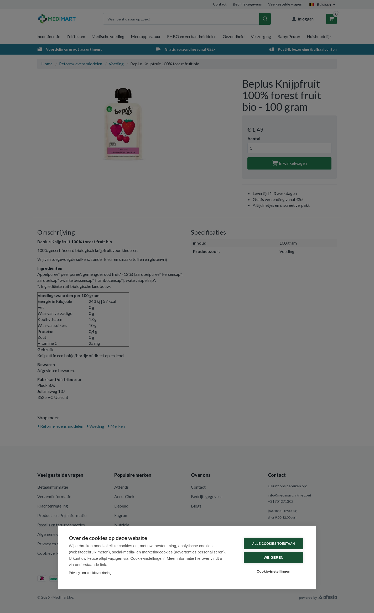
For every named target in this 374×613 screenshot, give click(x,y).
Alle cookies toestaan (273, 544)
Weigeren (273, 557)
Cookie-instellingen (273, 571)
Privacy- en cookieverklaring (90, 573)
